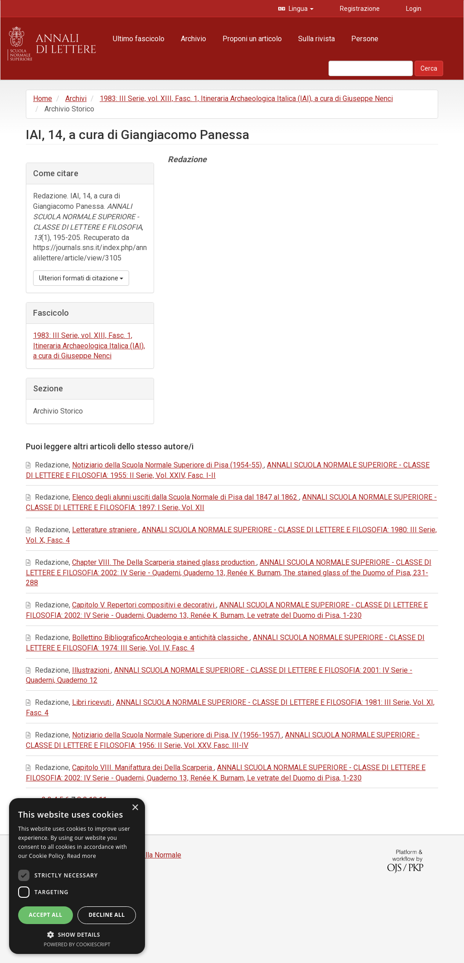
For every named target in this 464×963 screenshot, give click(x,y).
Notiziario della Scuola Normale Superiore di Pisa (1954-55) (168, 465)
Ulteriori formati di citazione (81, 278)
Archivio (193, 38)
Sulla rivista (316, 38)
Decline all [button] (107, 915)
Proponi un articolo (252, 38)
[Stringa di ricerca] (371, 68)
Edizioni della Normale (145, 855)
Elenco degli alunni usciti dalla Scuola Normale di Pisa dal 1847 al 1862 (185, 497)
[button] (77, 934)
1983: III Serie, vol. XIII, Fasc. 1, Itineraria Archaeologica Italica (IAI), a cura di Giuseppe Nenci (246, 98)
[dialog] (77, 876)
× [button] (134, 807)
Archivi (76, 98)
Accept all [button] (46, 915)
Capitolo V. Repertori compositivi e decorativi (144, 605)
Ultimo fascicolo (138, 38)
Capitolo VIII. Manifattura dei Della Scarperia (143, 767)
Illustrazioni (91, 670)
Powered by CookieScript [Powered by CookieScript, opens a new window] (77, 944)
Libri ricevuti (92, 702)
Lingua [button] (300, 8)
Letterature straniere (105, 529)
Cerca (428, 68)
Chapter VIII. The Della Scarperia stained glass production (164, 562)
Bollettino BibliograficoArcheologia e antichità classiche (161, 637)
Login (413, 8)
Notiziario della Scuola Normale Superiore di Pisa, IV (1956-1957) (177, 735)
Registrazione (359, 8)
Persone (364, 38)
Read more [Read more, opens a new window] (81, 856)
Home (42, 98)
